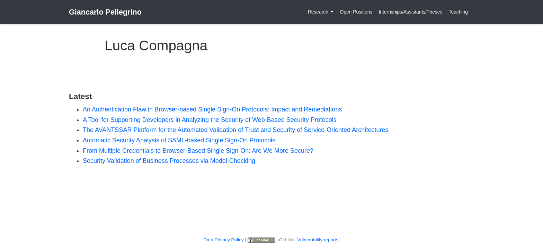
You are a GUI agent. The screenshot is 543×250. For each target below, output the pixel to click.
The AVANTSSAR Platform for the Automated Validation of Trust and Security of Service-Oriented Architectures (235, 129)
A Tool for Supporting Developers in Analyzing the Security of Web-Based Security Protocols (210, 119)
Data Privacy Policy (223, 239)
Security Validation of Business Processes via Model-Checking (169, 160)
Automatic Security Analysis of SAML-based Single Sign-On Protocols (179, 140)
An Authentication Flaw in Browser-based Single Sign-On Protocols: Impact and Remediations (212, 109)
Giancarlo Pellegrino (105, 12)
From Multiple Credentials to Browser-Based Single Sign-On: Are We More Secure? (198, 150)
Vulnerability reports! (318, 239)
